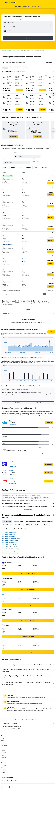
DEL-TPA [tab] (28, 309)
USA (14, 50)
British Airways (12, 480)
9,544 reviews (12, 468)
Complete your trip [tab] (18, 523)
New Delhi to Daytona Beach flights (10, 555)
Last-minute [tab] (17, 68)
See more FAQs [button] (28, 511)
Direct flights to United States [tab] (33, 523)
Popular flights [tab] (34, 526)
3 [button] (50, 294)
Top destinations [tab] (45, 526)
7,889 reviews (12, 476)
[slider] (53, 163)
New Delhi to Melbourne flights (9, 548)
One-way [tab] (25, 68)
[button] (2, 2)
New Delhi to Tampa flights (8, 538)
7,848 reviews (12, 485)
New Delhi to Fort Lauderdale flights (11, 540)
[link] (13, 136)
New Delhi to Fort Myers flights (9, 544)
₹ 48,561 (37, 16)
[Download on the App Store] (14, 784)
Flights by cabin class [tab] (47, 523)
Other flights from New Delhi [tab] (22, 526)
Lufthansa (11, 472)
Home (2, 50)
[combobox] (6, 19)
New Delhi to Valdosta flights (9, 553)
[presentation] (41, 16)
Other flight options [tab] (7, 526)
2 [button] (47, 294)
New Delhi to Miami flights (8, 536)
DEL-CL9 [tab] (25, 326)
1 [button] (44, 294)
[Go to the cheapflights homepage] (10, 2)
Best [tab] (11, 68)
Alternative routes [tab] (7, 523)
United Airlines (12, 464)
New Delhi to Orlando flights (9, 534)
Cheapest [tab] (5, 68)
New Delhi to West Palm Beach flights (11, 551)
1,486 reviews (12, 426)
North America (8, 50)
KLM (10, 422)
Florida (17, 50)
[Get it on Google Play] (5, 784)
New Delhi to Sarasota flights (9, 546)
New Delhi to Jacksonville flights (10, 542)
